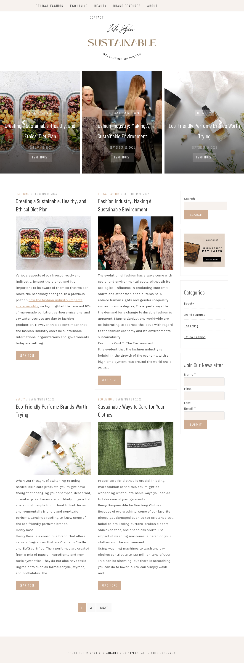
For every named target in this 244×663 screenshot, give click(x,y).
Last (187, 404)
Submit (196, 425)
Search (189, 199)
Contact (97, 17)
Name (190, 375)
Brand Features (127, 5)
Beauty (101, 5)
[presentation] (24, 123)
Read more (27, 356)
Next (104, 608)
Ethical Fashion (50, 5)
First (187, 389)
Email (190, 409)
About (153, 5)
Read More (40, 157)
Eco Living (79, 5)
